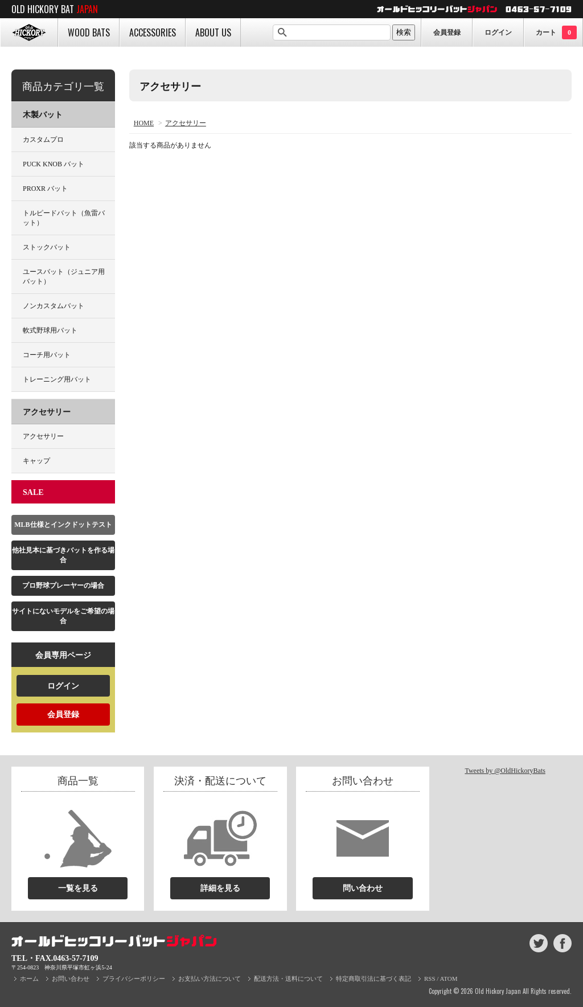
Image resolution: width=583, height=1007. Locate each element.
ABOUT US (213, 32)
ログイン (498, 32)
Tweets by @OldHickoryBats (505, 771)
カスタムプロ (43, 140)
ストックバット (47, 247)
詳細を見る (220, 888)
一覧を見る (78, 888)
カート (556, 32)
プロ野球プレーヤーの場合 (63, 586)
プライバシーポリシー (133, 978)
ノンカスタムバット (53, 306)
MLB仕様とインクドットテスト (63, 525)
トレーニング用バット (57, 379)
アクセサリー (185, 123)
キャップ (36, 461)
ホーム (29, 978)
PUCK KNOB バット (53, 164)
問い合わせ (363, 888)
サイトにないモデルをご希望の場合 (63, 616)
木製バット (43, 114)
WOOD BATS (89, 32)
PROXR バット (45, 189)
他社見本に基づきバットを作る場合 (63, 555)
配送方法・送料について (288, 978)
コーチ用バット (47, 355)
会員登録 (447, 32)
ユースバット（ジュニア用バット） (64, 276)
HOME (29, 32)
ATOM (449, 978)
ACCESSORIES (152, 32)
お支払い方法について (209, 978)
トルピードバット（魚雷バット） (64, 218)
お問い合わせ (70, 978)
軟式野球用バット (50, 330)
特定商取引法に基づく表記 (373, 978)
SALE (33, 492)
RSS (430, 978)
